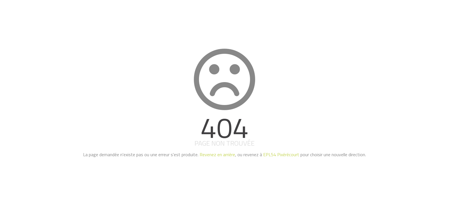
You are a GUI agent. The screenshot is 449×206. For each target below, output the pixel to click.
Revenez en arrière (217, 154)
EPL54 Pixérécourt (281, 154)
